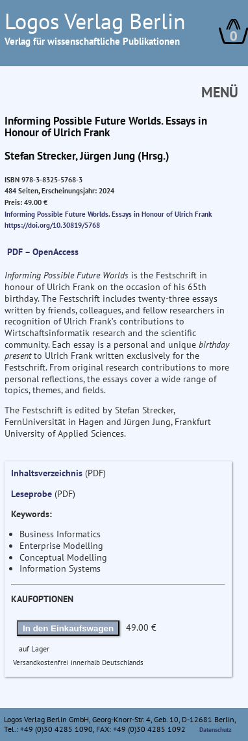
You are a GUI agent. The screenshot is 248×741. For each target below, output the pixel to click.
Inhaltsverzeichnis (46, 473)
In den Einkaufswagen (68, 628)
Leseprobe (31, 494)
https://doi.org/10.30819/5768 (52, 225)
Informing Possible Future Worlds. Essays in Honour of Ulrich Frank (108, 214)
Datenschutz (215, 729)
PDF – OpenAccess (43, 252)
